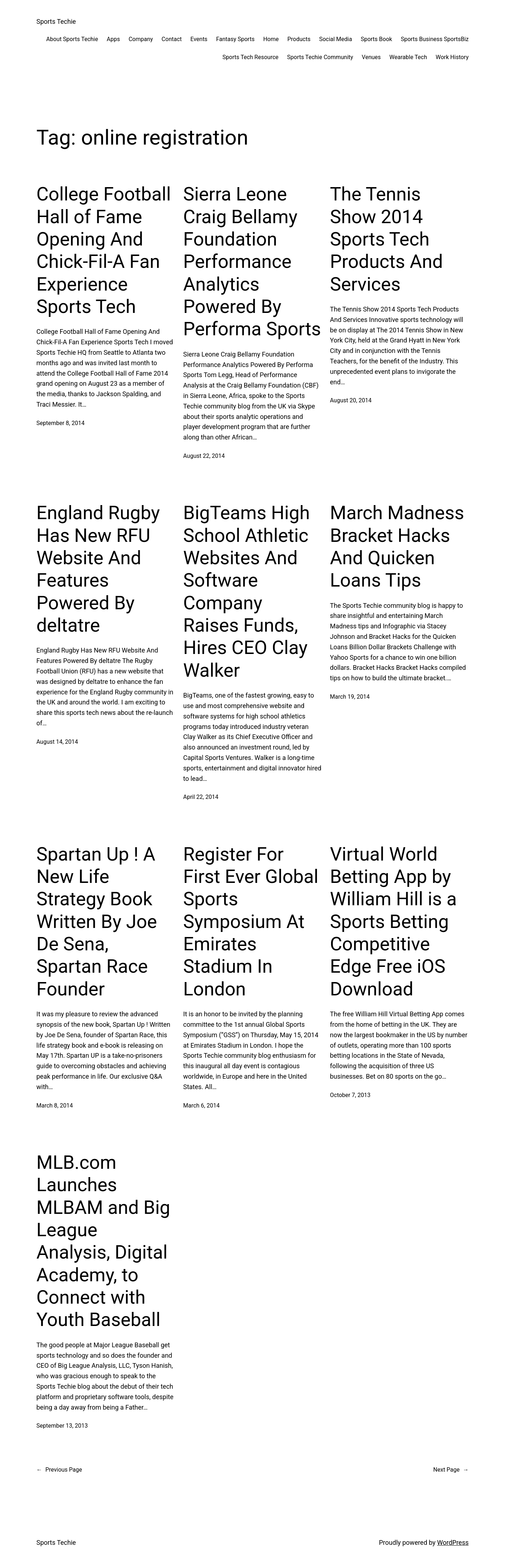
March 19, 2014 (350, 696)
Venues (371, 57)
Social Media (335, 39)
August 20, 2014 (351, 400)
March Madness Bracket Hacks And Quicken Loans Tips (397, 546)
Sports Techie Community (320, 57)
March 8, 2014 (54, 1105)
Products (298, 39)
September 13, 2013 (62, 1425)
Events (199, 39)
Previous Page (59, 1470)
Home (271, 39)
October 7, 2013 (350, 1095)
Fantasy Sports (235, 39)
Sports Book (376, 39)
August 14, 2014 (57, 741)
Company (141, 39)
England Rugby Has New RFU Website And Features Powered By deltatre (98, 569)
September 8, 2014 (60, 423)
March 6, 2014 (201, 1105)
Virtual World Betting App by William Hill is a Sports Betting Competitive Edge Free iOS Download (393, 921)
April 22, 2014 (201, 796)
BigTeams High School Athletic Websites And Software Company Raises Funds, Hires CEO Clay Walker (246, 591)
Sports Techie (56, 21)
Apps (113, 39)
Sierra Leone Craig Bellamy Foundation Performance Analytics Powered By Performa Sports (252, 261)
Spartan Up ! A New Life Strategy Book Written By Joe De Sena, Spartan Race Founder (96, 921)
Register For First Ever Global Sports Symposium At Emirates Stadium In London (250, 921)
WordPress (453, 1542)
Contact (172, 39)
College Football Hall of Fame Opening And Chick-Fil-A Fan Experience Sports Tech (103, 250)
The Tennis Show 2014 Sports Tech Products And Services (386, 239)
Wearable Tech (408, 57)
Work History (452, 57)
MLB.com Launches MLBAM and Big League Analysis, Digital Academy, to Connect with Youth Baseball (103, 1241)
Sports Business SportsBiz (435, 39)
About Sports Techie (72, 39)
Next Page (451, 1470)
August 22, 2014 (204, 455)
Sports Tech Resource (250, 57)
